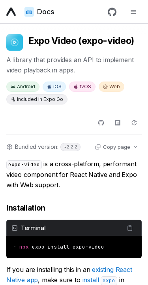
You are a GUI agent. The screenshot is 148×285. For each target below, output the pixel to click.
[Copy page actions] (116, 147)
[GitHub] (112, 12)
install (99, 280)
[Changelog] (134, 123)
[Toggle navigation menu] (133, 12)
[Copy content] (130, 228)
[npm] (117, 123)
